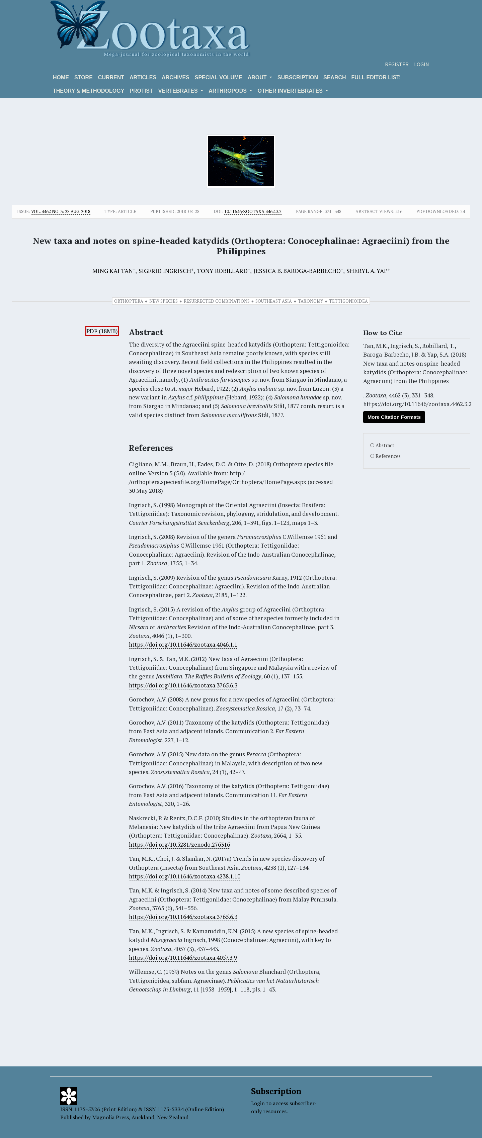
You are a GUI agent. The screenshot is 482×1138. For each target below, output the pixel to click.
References (388, 456)
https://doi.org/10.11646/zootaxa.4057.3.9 (183, 957)
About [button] (258, 77)
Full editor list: (376, 77)
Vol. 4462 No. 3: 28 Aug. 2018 (60, 211)
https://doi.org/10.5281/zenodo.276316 (179, 844)
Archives (175, 77)
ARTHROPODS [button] (228, 91)
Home (61, 77)
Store (83, 77)
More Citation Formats (394, 417)
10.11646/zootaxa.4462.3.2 (253, 211)
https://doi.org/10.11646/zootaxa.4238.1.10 (184, 876)
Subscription (297, 77)
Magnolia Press (110, 1117)
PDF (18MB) (102, 331)
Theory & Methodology (88, 91)
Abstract (385, 445)
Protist (141, 91)
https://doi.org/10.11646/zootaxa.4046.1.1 (183, 644)
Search (334, 77)
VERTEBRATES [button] (178, 91)
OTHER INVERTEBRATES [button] (290, 91)
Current (111, 77)
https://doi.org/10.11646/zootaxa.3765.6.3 (183, 685)
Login (421, 64)
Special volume (218, 77)
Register (397, 64)
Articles (143, 77)
